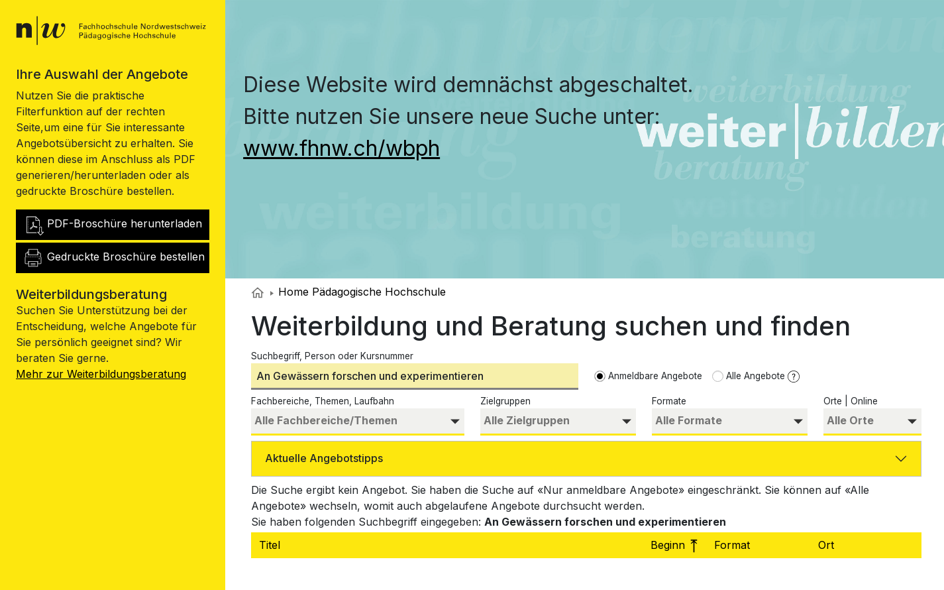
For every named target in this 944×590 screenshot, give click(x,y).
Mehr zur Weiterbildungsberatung (101, 374)
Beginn (677, 545)
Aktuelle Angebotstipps (324, 458)
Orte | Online (850, 401)
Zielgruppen (505, 401)
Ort (827, 545)
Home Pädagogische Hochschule (358, 291)
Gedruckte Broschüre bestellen (114, 257)
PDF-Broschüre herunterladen (112, 224)
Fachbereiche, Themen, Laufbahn (322, 401)
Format (733, 545)
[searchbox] (357, 421)
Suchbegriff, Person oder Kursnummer (332, 356)
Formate (669, 401)
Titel (271, 545)
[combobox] (357, 422)
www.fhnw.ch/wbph (341, 148)
